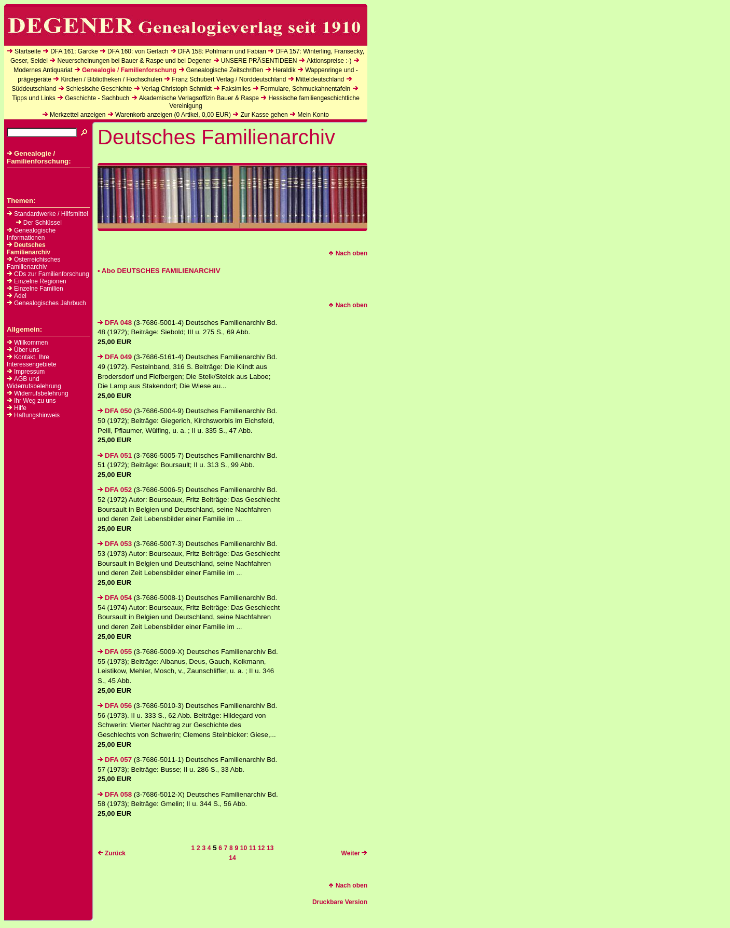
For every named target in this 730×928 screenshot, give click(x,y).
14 (232, 858)
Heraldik (284, 70)
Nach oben (347, 253)
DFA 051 (115, 455)
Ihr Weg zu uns (35, 400)
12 (261, 848)
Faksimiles (236, 88)
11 (252, 848)
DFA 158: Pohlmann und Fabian (222, 51)
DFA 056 (115, 705)
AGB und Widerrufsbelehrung (34, 382)
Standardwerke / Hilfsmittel (47, 213)
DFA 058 (115, 794)
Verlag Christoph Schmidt (177, 88)
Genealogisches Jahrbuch (46, 303)
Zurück (112, 853)
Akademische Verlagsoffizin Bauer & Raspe (199, 98)
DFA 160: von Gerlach (137, 51)
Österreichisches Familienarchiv (33, 263)
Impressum (29, 371)
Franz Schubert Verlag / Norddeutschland (229, 79)
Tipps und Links (34, 98)
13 (270, 848)
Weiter (354, 853)
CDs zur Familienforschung (48, 274)
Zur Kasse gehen (263, 114)
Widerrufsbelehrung (41, 393)
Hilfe (20, 408)
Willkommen (31, 342)
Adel (16, 295)
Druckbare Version (339, 902)
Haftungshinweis (37, 415)
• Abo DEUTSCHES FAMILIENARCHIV (159, 271)
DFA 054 (115, 598)
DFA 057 (115, 759)
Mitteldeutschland (320, 79)
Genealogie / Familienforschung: (39, 157)
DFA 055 (115, 652)
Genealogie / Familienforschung (129, 70)
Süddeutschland (33, 88)
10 (243, 848)
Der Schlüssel (39, 222)
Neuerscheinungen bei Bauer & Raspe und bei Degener (134, 60)
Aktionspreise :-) (329, 60)
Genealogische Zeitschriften (225, 70)
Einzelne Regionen (36, 281)
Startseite (28, 51)
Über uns (26, 349)
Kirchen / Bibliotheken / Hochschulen (111, 79)
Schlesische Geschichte (99, 88)
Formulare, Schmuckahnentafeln (305, 88)
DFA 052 (115, 490)
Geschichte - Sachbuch (97, 98)
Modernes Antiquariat (42, 70)
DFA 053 (115, 544)
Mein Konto (313, 114)
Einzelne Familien (35, 288)
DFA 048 (115, 322)
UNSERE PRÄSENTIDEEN (259, 60)
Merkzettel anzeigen (77, 114)
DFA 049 (115, 357)
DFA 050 (115, 411)
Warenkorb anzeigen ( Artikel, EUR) (173, 114)
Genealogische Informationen (31, 234)
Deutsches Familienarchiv (28, 248)
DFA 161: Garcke (74, 51)
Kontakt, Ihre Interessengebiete (31, 360)
